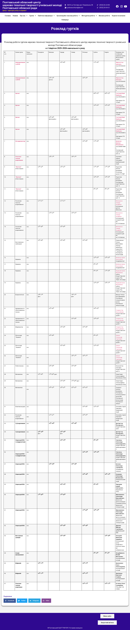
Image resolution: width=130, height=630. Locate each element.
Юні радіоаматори (20, 141)
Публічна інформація (46, 15)
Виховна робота (104, 16)
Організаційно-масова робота (68, 15)
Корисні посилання (118, 16)
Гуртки (32, 15)
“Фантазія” (18, 167)
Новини (15, 16)
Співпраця (65, 20)
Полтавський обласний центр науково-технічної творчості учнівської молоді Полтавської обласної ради (32, 5)
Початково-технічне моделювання (19, 158)
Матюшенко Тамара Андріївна (119, 202)
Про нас (23, 15)
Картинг (17, 93)
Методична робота (89, 15)
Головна (8, 16)
